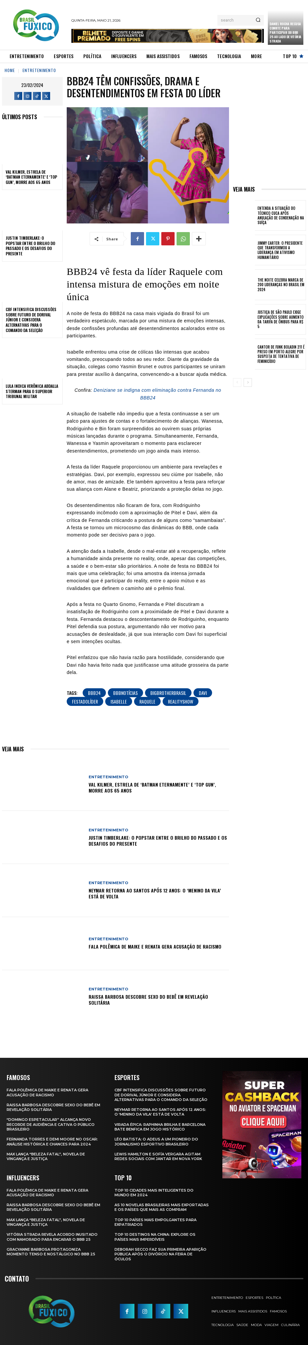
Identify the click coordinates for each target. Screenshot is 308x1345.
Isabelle (119, 701)
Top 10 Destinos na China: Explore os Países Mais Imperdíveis (155, 1236)
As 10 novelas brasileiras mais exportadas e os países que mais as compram (162, 1207)
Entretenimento (39, 70)
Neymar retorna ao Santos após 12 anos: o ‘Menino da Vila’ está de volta (155, 893)
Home (10, 70)
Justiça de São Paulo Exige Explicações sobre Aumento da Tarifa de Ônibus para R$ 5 (281, 319)
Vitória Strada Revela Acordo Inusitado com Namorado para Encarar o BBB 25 (52, 1236)
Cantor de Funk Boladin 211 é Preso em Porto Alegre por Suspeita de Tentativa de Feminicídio (281, 354)
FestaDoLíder (85, 701)
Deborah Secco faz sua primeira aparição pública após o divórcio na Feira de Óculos (160, 1254)
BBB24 (94, 692)
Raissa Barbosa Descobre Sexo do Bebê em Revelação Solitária (148, 999)
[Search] (258, 20)
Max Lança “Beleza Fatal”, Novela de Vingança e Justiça (46, 1156)
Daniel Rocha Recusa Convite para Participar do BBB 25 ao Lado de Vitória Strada (285, 32)
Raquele (147, 701)
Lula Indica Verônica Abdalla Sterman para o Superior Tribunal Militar (32, 391)
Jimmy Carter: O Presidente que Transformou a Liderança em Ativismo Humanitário (280, 250)
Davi (203, 692)
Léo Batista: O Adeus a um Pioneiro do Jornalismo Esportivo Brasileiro (156, 1141)
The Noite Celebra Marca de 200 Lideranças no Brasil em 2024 (281, 284)
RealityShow (180, 701)
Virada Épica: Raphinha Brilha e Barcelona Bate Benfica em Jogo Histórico (160, 1127)
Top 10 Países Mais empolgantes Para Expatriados (155, 1222)
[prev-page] (237, 382)
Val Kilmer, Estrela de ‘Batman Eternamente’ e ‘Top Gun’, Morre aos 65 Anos (31, 177)
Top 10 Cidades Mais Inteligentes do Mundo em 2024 (154, 1192)
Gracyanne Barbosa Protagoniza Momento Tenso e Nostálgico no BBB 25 (51, 1251)
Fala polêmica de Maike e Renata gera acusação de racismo (155, 946)
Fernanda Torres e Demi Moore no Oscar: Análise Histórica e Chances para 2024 (52, 1141)
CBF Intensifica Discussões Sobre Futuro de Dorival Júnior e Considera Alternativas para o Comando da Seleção (31, 319)
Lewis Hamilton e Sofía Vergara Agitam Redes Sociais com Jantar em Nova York (158, 1156)
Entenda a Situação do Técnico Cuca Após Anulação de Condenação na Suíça (281, 215)
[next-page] (248, 382)
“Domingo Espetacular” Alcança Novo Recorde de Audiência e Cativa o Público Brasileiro (51, 1124)
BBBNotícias (125, 692)
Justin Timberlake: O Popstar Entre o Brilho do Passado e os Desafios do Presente (30, 245)
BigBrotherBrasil (168, 692)
